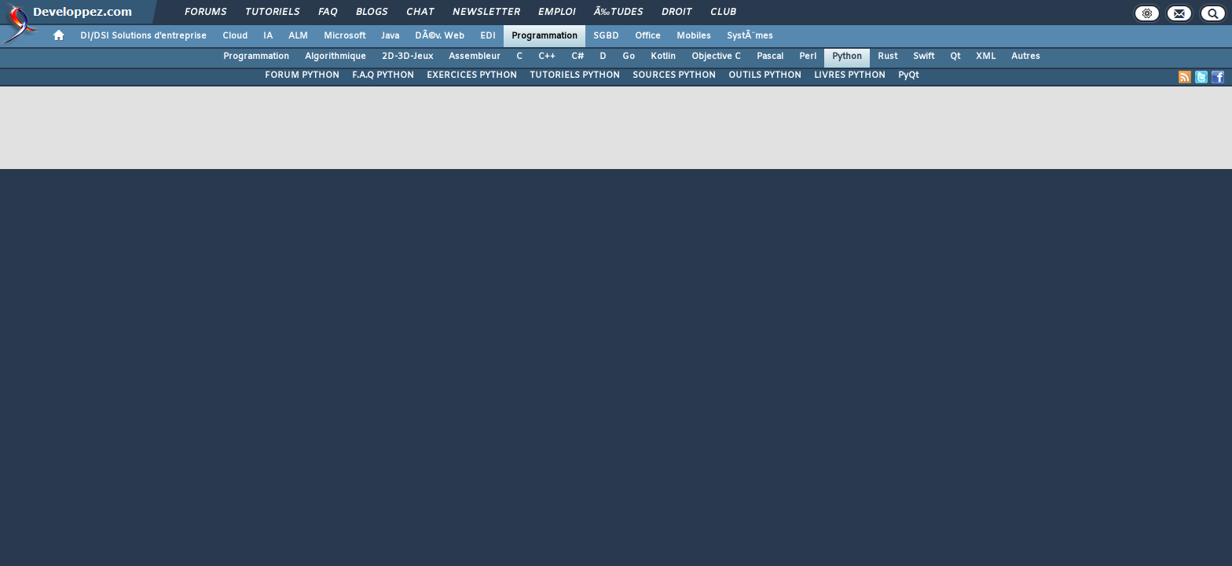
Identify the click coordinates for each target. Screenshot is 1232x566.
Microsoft (344, 36)
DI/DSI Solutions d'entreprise (143, 36)
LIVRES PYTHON (850, 75)
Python (847, 56)
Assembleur (474, 56)
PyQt (908, 75)
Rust (887, 56)
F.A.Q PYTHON (383, 75)
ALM (298, 36)
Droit (676, 12)
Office (648, 36)
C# (577, 56)
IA (268, 36)
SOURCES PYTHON (674, 75)
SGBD (606, 36)
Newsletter (486, 12)
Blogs (371, 12)
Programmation (545, 36)
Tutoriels (272, 12)
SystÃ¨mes (750, 36)
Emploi (557, 12)
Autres (1025, 56)
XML (986, 56)
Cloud (235, 36)
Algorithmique (335, 56)
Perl (807, 56)
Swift (923, 56)
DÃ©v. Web (439, 36)
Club (723, 12)
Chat (420, 12)
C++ (547, 56)
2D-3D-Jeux (407, 56)
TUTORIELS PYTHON (575, 75)
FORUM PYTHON (302, 75)
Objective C (716, 56)
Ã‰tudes (618, 12)
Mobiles (693, 36)
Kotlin (663, 56)
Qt (955, 56)
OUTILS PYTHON (764, 75)
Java (390, 36)
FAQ (328, 12)
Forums (205, 12)
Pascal (770, 56)
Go (628, 56)
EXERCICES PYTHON (472, 75)
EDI (488, 36)
